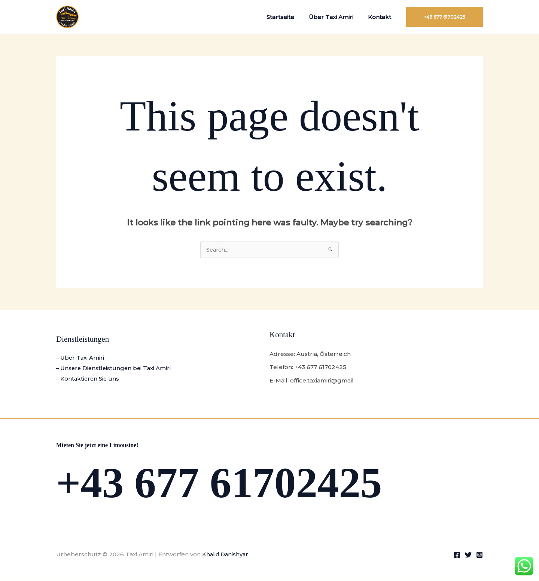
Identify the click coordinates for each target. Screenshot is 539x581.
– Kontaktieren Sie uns (88, 379)
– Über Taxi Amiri (80, 358)
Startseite (289, 17)
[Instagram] (479, 555)
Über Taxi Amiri (336, 17)
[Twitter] (468, 555)
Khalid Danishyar (226, 554)
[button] (444, 17)
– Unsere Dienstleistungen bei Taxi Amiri (115, 368)
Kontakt (381, 17)
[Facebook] (457, 555)
